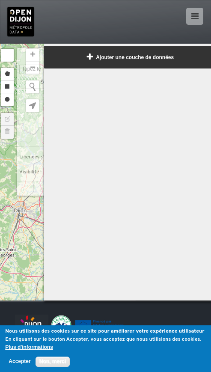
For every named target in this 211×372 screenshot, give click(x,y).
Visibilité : (30, 172)
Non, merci (52, 361)
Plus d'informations (29, 347)
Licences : (30, 157)
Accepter (19, 361)
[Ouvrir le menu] (194, 16)
